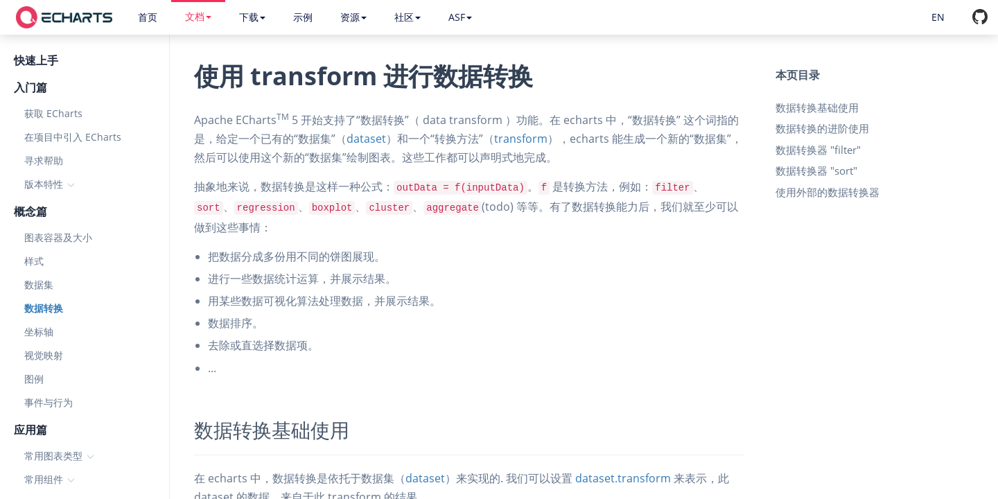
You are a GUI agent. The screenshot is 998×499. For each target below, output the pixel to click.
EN (938, 17)
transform (521, 138)
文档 (198, 16)
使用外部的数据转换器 (827, 192)
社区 (407, 17)
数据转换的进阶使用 (822, 128)
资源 (353, 17)
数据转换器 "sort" (816, 170)
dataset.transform (623, 478)
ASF (460, 17)
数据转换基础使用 (817, 107)
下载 (252, 17)
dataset (366, 138)
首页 (147, 17)
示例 (303, 17)
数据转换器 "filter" (818, 150)
